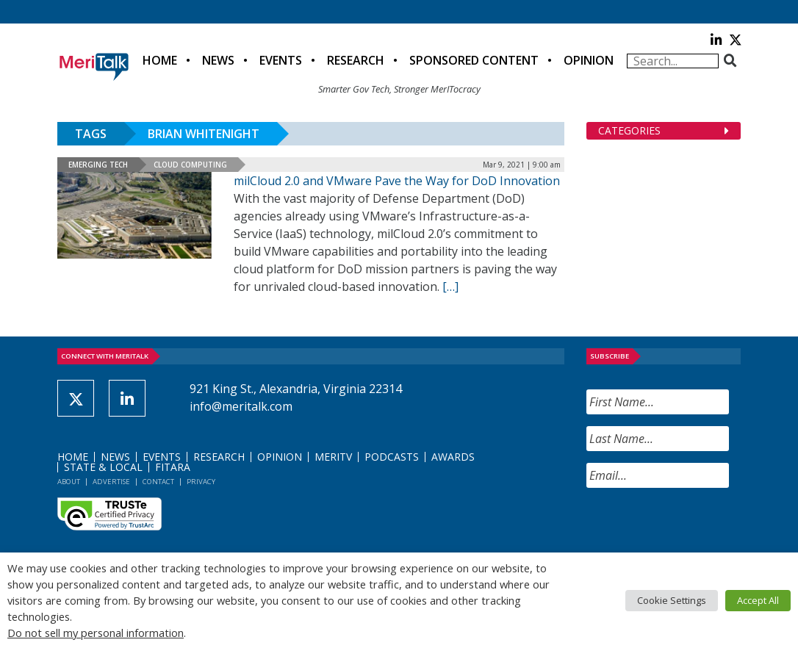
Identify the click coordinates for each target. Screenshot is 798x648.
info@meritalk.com (241, 406)
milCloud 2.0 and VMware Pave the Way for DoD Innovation (397, 181)
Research (355, 60)
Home (160, 60)
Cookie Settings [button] (671, 600)
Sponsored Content (474, 60)
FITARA (172, 467)
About (68, 481)
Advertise (111, 481)
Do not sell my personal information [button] (95, 632)
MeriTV (333, 457)
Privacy (201, 481)
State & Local (103, 467)
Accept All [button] (758, 600)
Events (280, 60)
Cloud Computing (190, 164)
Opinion (589, 60)
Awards (453, 457)
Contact (158, 481)
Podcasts (391, 457)
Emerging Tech (98, 164)
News (218, 60)
